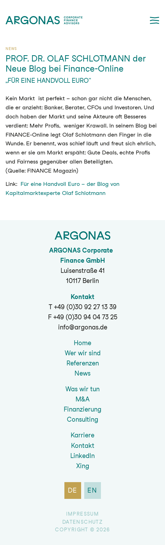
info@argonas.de (82, 327)
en (92, 490)
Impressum (82, 514)
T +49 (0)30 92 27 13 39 (83, 307)
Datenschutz (82, 522)
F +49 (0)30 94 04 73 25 (82, 317)
